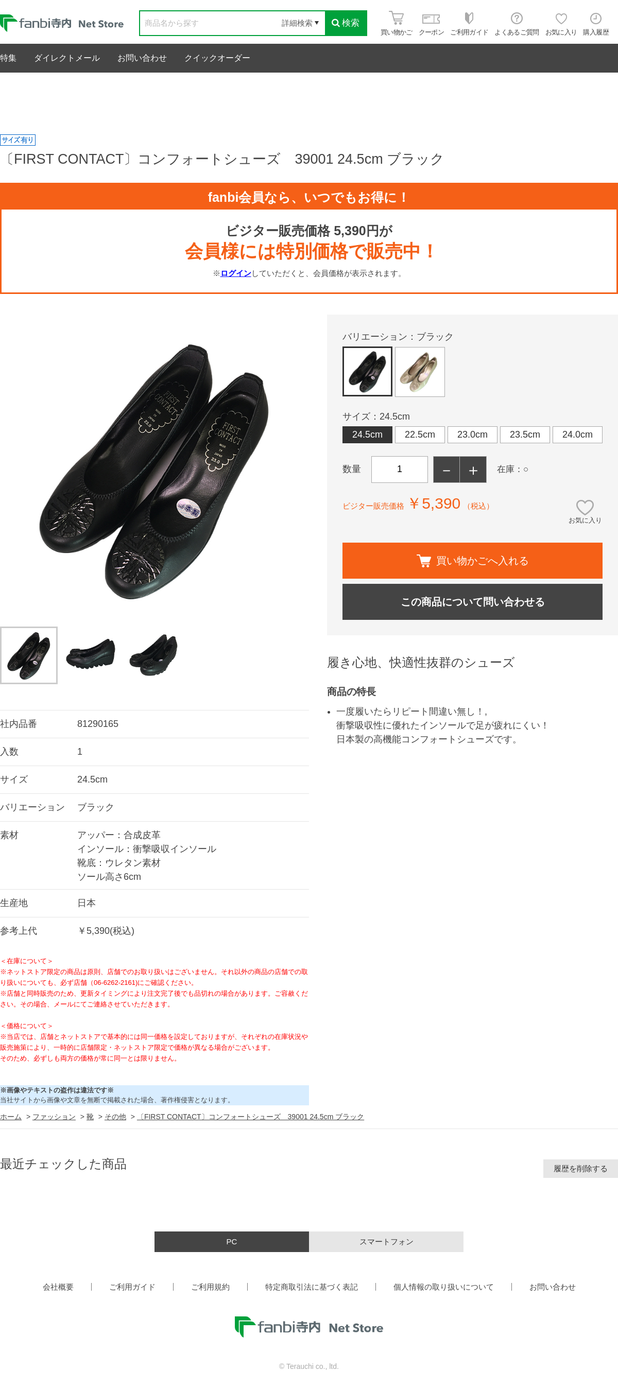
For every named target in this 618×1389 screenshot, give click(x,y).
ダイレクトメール (67, 58)
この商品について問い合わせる (473, 601)
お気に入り (585, 520)
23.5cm (525, 434)
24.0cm (577, 434)
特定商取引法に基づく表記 (311, 1286)
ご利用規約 (210, 1286)
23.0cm (472, 434)
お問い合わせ (142, 58)
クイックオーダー (217, 58)
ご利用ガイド (132, 1286)
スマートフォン (386, 1241)
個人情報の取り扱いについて (443, 1286)
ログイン (235, 273)
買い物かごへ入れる (473, 560)
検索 (345, 23)
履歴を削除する (581, 1168)
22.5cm (420, 434)
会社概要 (58, 1286)
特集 (8, 58)
